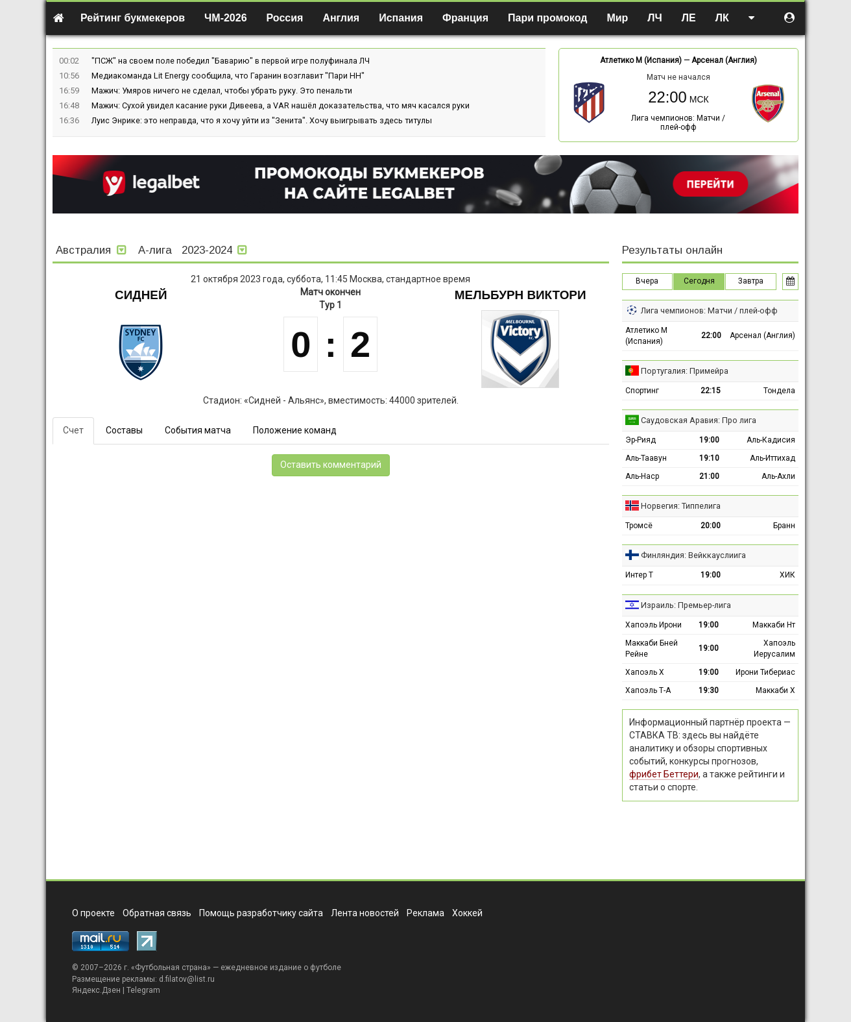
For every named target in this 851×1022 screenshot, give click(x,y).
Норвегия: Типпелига (681, 506)
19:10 (709, 458)
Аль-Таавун (646, 458)
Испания (401, 17)
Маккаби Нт (773, 624)
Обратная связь (157, 913)
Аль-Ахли (778, 476)
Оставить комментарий (330, 464)
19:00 (709, 439)
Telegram (143, 990)
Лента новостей (365, 913)
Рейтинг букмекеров (132, 17)
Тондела (779, 390)
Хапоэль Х (644, 672)
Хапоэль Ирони (653, 624)
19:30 (709, 690)
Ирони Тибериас (765, 672)
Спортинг (642, 390)
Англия (340, 17)
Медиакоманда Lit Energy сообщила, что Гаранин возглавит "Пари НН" (228, 75)
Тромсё (639, 525)
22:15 (711, 390)
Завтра (750, 281)
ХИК (787, 574)
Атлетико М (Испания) (641, 60)
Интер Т (639, 574)
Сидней (141, 295)
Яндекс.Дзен (96, 990)
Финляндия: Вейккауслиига (693, 555)
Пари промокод (547, 17)
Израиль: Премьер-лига (686, 605)
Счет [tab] (73, 430)
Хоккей (467, 913)
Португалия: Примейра (684, 371)
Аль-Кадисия (771, 439)
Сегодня (699, 281)
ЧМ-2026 (225, 17)
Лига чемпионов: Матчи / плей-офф (678, 123)
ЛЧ (654, 17)
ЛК (722, 17)
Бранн (784, 525)
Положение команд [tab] (295, 430)
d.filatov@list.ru (187, 979)
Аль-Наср (642, 476)
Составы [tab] (124, 430)
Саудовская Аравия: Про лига (698, 420)
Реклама (425, 913)
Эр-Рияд (640, 439)
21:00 (709, 476)
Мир (617, 17)
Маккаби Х (775, 690)
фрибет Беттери (664, 774)
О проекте (93, 913)
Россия (285, 17)
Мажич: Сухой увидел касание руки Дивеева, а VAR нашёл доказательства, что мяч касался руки (280, 105)
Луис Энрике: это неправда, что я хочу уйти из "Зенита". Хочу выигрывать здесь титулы (261, 120)
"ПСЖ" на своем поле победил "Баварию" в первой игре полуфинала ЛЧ (230, 61)
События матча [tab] (198, 430)
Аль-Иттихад (772, 458)
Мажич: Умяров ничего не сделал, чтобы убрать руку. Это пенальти (221, 90)
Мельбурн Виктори (520, 295)
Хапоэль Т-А (648, 690)
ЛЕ (689, 17)
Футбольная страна (171, 967)
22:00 (711, 335)
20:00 (711, 525)
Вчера (647, 281)
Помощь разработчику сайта (261, 913)
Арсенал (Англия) (724, 60)
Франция (465, 17)
